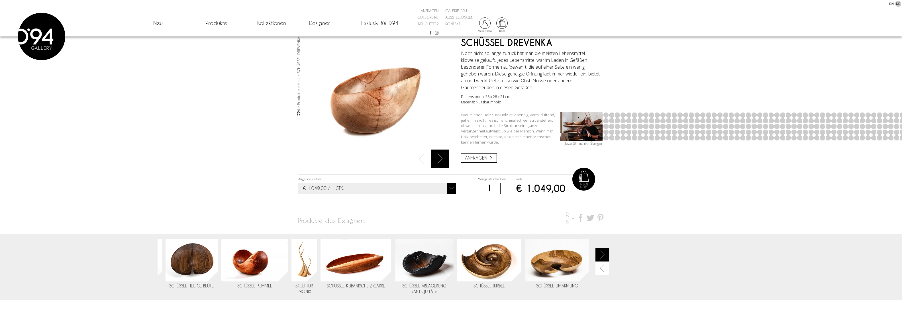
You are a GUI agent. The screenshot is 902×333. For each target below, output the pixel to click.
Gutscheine (427, 17)
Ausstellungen (459, 17)
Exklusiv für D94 (380, 23)
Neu (158, 23)
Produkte (216, 23)
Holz (298, 105)
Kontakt (452, 24)
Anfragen (429, 11)
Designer (319, 23)
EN (891, 3)
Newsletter (428, 24)
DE (898, 3)
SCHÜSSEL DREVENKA (298, 79)
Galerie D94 (456, 11)
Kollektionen (271, 23)
